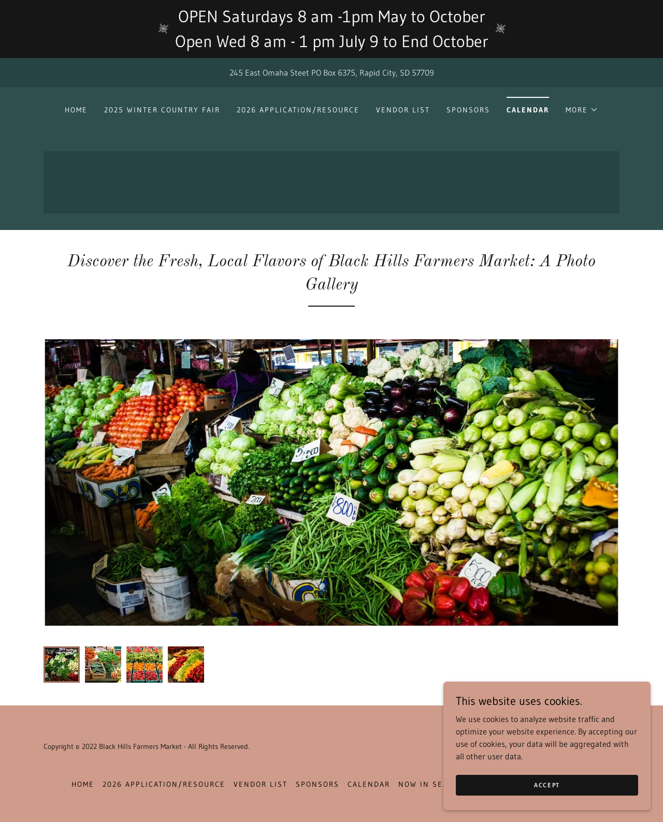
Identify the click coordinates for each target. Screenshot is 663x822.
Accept (547, 785)
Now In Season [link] (431, 784)
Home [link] (76, 109)
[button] (582, 110)
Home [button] (82, 784)
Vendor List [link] (403, 109)
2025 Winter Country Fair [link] (162, 109)
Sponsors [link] (468, 109)
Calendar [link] (528, 109)
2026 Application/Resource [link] (298, 109)
